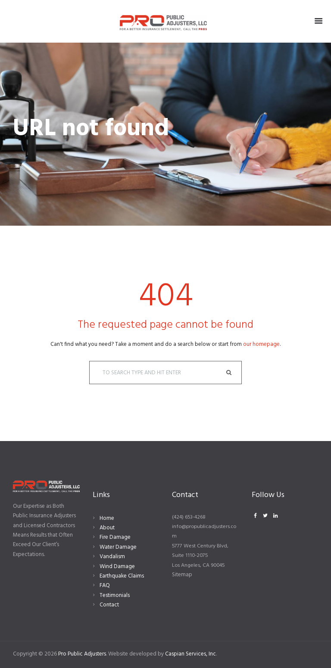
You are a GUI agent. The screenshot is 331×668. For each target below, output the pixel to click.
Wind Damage (117, 566)
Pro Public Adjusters (82, 654)
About (107, 527)
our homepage (261, 344)
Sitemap (182, 574)
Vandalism (112, 556)
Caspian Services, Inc (190, 654)
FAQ (105, 585)
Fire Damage (115, 537)
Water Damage (118, 547)
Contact (109, 604)
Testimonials (115, 595)
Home (107, 518)
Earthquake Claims (122, 576)
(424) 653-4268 (189, 517)
